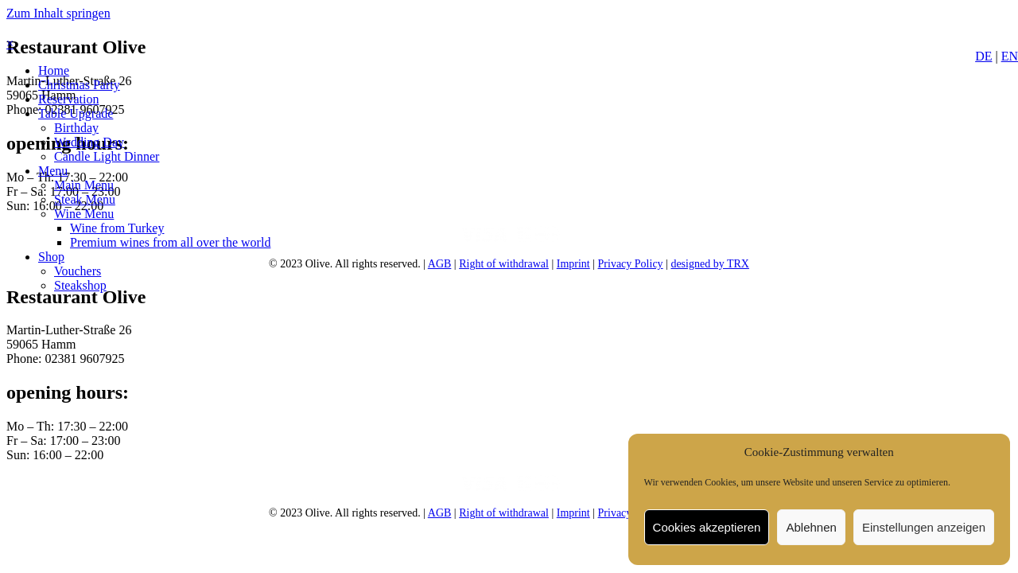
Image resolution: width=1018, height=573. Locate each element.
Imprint (573, 264)
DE (983, 56)
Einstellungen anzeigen (923, 527)
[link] (53, 70)
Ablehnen (811, 527)
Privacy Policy (630, 264)
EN (1009, 56)
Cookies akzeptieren (707, 527)
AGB (440, 264)
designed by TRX (709, 264)
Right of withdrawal (504, 264)
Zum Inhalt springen (58, 13)
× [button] (10, 43)
